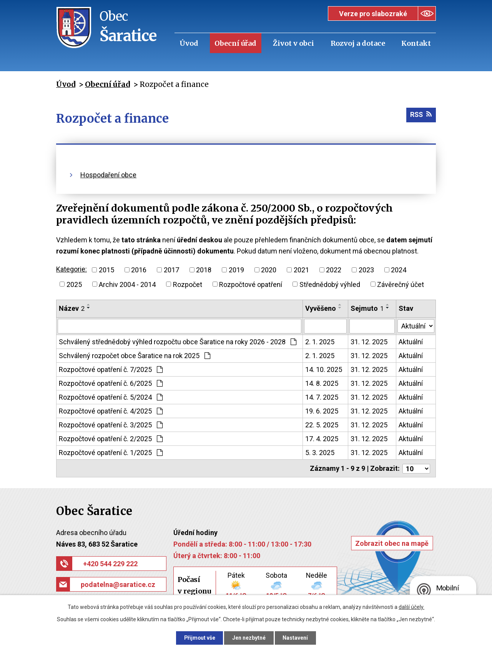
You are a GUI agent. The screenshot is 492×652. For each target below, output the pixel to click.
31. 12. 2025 (369, 342)
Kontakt (416, 43)
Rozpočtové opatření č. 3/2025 (111, 425)
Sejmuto (367, 308)
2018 (203, 270)
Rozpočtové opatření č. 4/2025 (111, 411)
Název (72, 308)
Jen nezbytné (249, 638)
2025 (74, 284)
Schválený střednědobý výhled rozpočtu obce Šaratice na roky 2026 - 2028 (177, 342)
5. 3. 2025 (319, 453)
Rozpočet (187, 284)
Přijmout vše (199, 638)
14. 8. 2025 (321, 383)
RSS (420, 115)
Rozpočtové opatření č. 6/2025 (111, 383)
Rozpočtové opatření (250, 284)
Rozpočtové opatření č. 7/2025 (111, 369)
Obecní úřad (235, 43)
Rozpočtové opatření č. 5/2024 (111, 397)
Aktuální (411, 342)
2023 (366, 270)
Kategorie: (71, 269)
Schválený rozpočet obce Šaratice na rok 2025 (134, 356)
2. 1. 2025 (319, 342)
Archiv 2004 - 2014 (127, 284)
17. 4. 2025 (321, 439)
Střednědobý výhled (329, 284)
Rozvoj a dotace (358, 43)
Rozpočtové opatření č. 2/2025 (111, 439)
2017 (171, 270)
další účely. (411, 607)
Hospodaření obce (108, 175)
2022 (333, 270)
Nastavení (296, 638)
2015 (106, 270)
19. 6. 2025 (321, 411)
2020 (268, 270)
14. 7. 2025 (321, 397)
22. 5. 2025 (321, 425)
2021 (301, 270)
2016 (138, 270)
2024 (398, 270)
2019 (236, 270)
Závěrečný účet (400, 284)
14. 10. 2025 (323, 369)
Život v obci (293, 43)
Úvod (189, 43)
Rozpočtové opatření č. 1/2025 (111, 453)
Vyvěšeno (320, 308)
